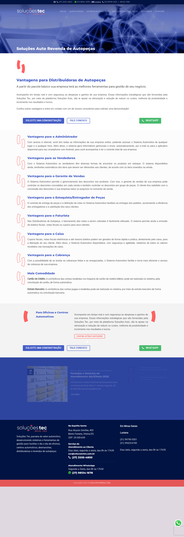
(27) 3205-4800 (64, 2)
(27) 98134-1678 (82, 2)
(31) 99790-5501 (109, 2)
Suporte (160, 11)
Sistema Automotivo (98, 11)
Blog (135, 11)
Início (63, 11)
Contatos (146, 11)
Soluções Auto (120, 11)
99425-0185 (125, 2)
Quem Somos (76, 11)
